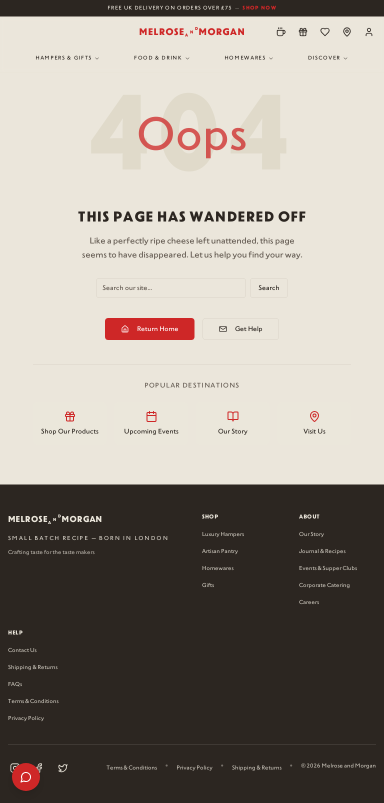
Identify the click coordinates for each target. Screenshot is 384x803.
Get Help (240, 329)
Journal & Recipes (322, 551)
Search (269, 288)
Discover (328, 58)
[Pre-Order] (281, 32)
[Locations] (347, 32)
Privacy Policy (26, 719)
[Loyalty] (303, 32)
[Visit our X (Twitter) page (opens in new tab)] (63, 768)
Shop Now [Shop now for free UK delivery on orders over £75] (259, 7)
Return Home (149, 329)
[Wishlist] (325, 32)
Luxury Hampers (223, 535)
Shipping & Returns (33, 667)
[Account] (369, 32)
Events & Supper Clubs (328, 569)
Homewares (249, 58)
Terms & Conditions (33, 701)
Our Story (311, 535)
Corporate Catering (324, 585)
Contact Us (22, 651)
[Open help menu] (26, 777)
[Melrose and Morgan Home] (192, 32)
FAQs (15, 685)
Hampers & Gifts (68, 58)
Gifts (208, 585)
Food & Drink (162, 58)
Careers (309, 603)
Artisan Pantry (220, 551)
